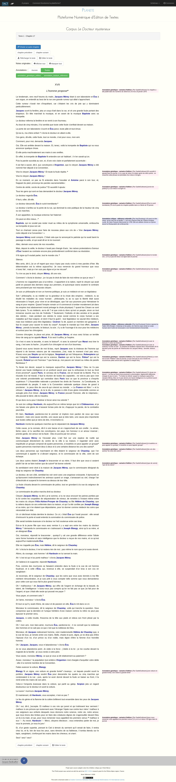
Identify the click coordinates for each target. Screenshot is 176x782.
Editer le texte (45, 58)
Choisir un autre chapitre (28, 47)
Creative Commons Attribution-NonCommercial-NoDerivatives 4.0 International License (97, 779)
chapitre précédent (25, 53)
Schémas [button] (155, 3)
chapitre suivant (42, 53)
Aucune (35, 70)
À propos (25, 3)
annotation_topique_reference (56, 75)
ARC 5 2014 (88, 771)
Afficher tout (39, 64)
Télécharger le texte (26, 58)
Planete (88, 9)
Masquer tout (55, 64)
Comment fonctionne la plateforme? (47, 3)
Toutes (47, 70)
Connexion (168, 3)
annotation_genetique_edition (29, 75)
